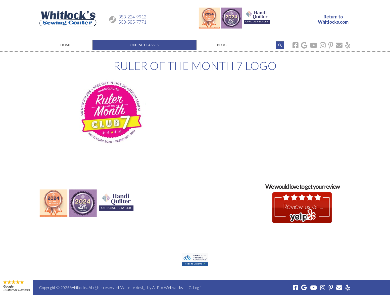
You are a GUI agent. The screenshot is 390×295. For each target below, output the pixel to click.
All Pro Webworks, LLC (171, 287)
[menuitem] (66, 45)
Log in (197, 287)
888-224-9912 (132, 16)
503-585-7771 (132, 22)
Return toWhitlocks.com (333, 19)
